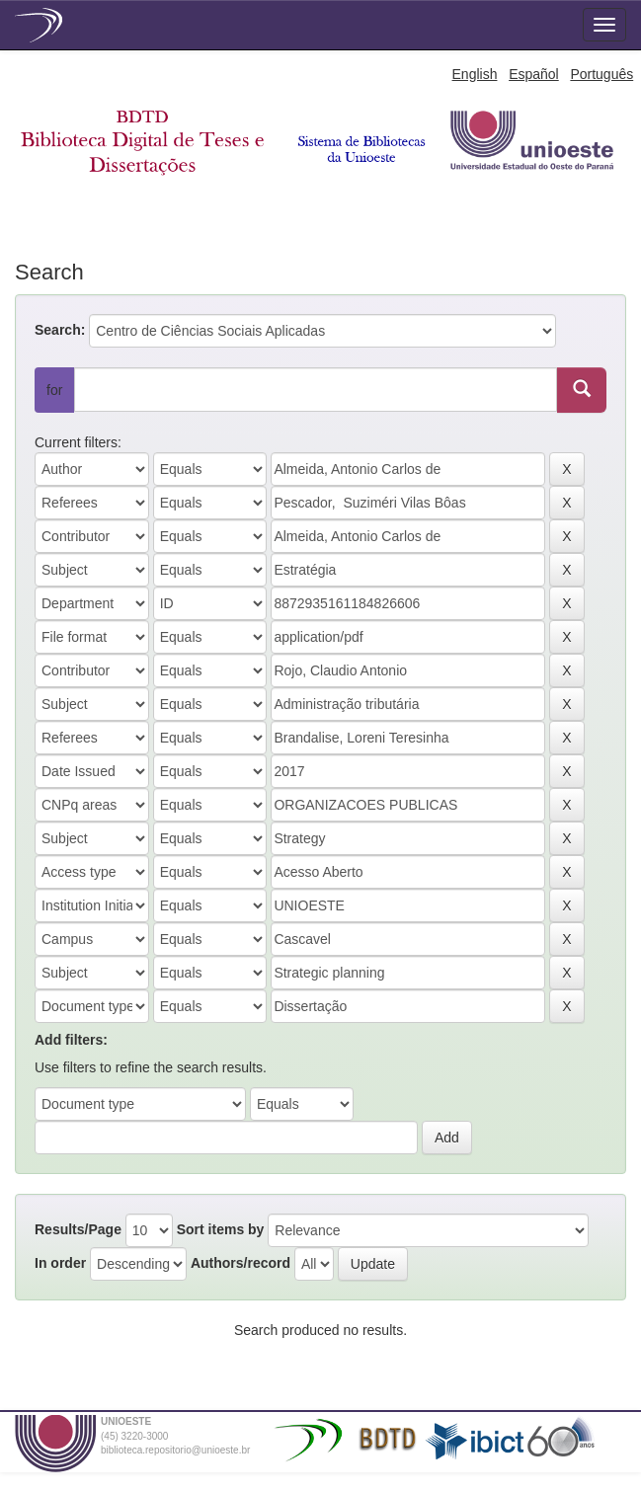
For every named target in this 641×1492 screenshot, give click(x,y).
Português (601, 74)
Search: (60, 330)
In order (60, 1263)
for (54, 390)
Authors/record (240, 1263)
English (475, 74)
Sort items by (221, 1229)
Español (534, 74)
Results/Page (78, 1229)
